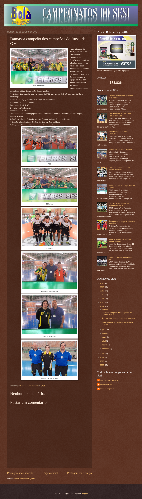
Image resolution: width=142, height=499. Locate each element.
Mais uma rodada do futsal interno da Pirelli (119, 169)
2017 (102, 295)
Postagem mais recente (20, 473)
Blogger (85, 493)
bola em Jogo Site (107, 389)
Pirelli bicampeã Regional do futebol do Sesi (120, 240)
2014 (102, 306)
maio (104, 337)
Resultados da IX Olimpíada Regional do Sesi (120, 115)
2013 (102, 354)
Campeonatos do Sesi (109, 380)
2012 (102, 357)
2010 (102, 361)
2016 (102, 299)
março (105, 345)
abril (104, 341)
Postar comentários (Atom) (24, 479)
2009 (102, 365)
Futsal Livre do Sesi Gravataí (120, 150)
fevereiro (106, 349)
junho (104, 333)
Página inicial (50, 473)
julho (104, 329)
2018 (102, 291)
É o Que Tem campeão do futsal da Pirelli (118, 318)
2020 (102, 283)
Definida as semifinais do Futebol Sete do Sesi (119, 204)
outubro (105, 309)
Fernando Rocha (106, 384)
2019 (102, 287)
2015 (102, 302)
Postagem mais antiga (79, 473)
